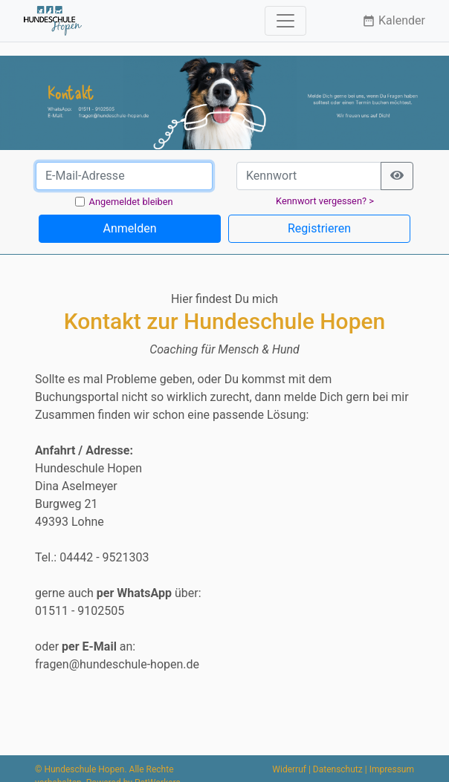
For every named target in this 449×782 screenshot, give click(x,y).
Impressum (391, 769)
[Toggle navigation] (285, 21)
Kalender (393, 20)
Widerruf (289, 769)
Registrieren (319, 228)
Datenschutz (338, 769)
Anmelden (129, 228)
